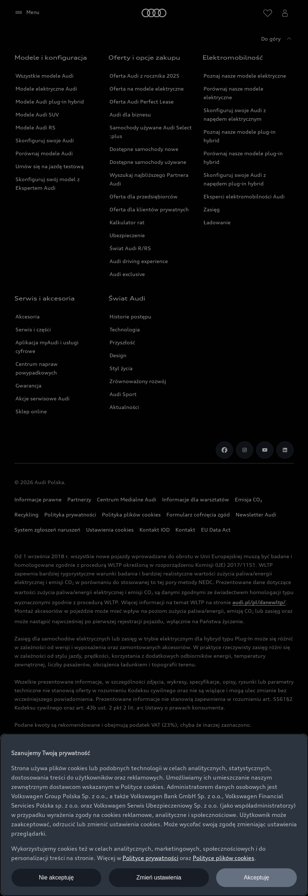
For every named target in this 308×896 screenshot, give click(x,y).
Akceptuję (256, 877)
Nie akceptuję (56, 877)
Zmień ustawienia (159, 877)
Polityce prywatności (150, 857)
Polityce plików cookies (223, 857)
